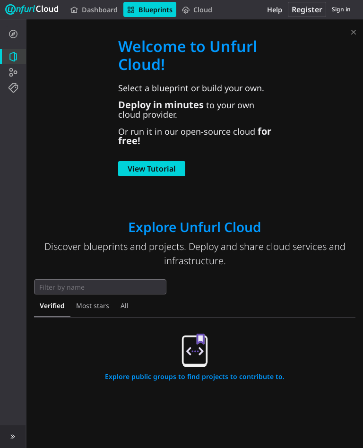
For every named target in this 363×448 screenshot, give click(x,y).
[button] (13, 436)
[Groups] (13, 72)
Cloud (197, 9)
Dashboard (94, 9)
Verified (52, 305)
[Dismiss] (353, 30)
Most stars (92, 305)
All (125, 305)
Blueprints (150, 9)
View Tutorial (152, 169)
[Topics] (13, 87)
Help (274, 9)
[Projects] (13, 56)
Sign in (341, 9)
